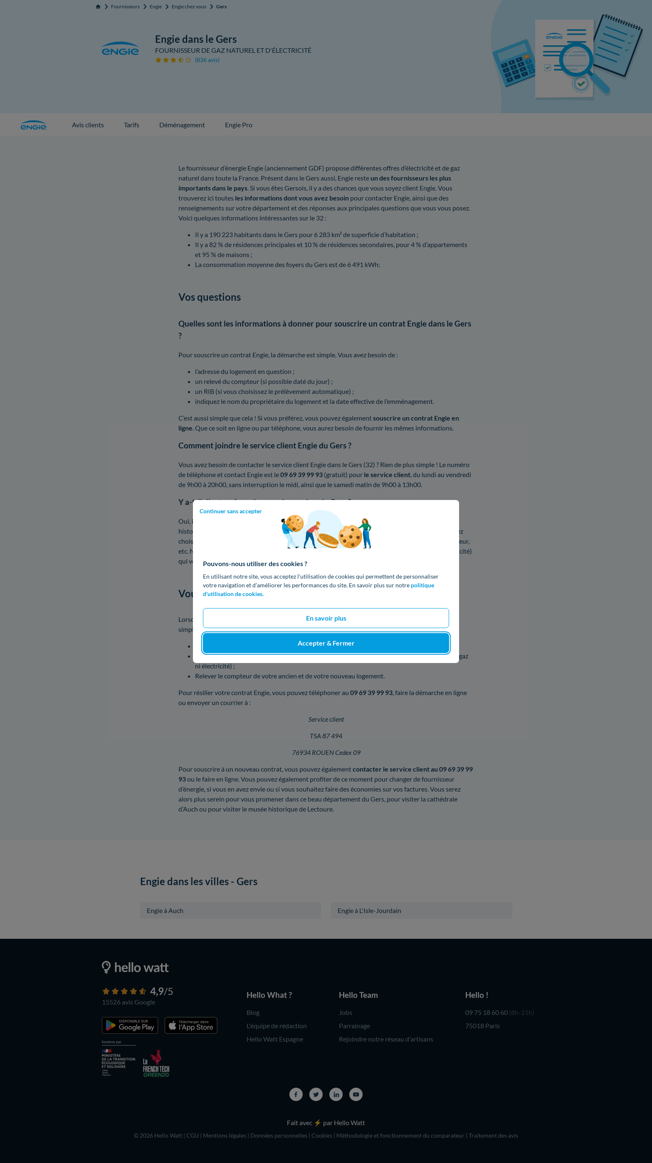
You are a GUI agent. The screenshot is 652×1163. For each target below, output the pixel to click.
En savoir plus (326, 618)
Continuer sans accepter (231, 511)
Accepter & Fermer (326, 643)
